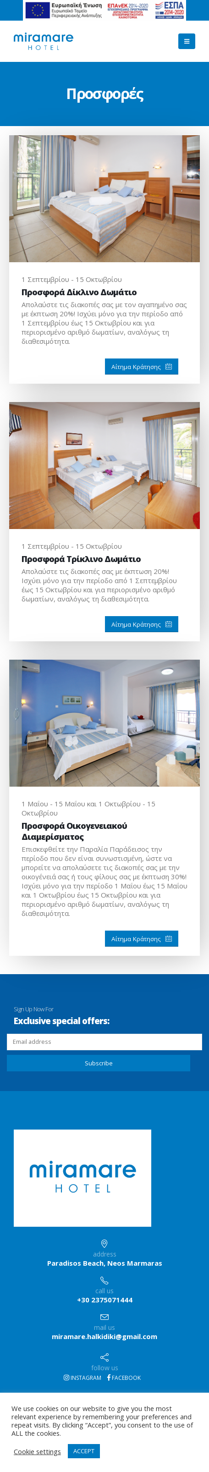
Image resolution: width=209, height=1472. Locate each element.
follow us (104, 1367)
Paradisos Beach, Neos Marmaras (104, 1263)
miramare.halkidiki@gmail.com (104, 1336)
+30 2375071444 (104, 1299)
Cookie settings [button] (37, 1451)
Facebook (124, 1378)
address (104, 1254)
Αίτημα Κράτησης (141, 367)
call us (104, 1290)
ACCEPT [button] (83, 1451)
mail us (104, 1327)
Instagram (82, 1378)
